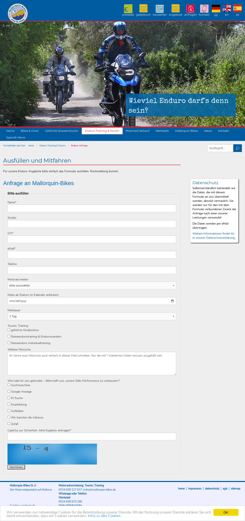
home (31, 145)
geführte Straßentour (23, 330)
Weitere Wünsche (19, 350)
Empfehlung (17, 405)
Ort (10, 233)
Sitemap (235, 488)
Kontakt (204, 14)
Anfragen (190, 14)
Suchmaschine (19, 385)
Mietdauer (14, 310)
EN (227, 14)
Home (10, 130)
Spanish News (15, 137)
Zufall (13, 424)
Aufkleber (16, 411)
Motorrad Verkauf (137, 130)
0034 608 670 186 (70, 501)
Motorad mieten (18, 279)
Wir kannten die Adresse (25, 417)
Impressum (194, 488)
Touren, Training (18, 326)
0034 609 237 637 (70, 490)
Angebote (175, 14)
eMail (11, 249)
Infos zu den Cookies (104, 516)
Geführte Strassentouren (61, 130)
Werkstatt (162, 130)
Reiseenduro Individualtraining (29, 343)
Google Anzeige (19, 392)
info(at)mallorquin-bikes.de (100, 490)
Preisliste (128, 14)
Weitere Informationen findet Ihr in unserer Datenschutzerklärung (213, 236)
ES (237, 14)
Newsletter (160, 14)
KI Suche (15, 398)
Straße (12, 218)
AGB (225, 488)
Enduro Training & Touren (102, 130)
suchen (237, 148)
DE (216, 14)
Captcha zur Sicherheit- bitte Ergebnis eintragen (39, 430)
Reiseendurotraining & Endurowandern (35, 337)
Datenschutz (212, 488)
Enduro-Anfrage (79, 145)
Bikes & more (30, 130)
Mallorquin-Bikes (42, 13)
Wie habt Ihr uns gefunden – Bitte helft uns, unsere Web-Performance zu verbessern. (64, 381)
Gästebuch (143, 14)
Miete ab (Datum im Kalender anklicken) (33, 295)
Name (12, 202)
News (208, 130)
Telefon (12, 264)
